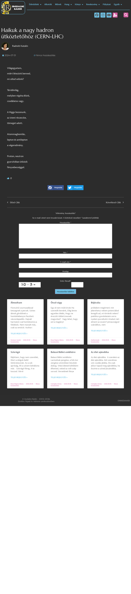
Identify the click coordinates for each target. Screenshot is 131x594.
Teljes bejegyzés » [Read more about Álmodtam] (19, 334)
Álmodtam (16, 302)
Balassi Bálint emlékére (63, 352)
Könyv (79, 4)
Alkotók (48, 4)
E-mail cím (65, 262)
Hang (68, 4)
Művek (58, 4)
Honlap (65, 271)
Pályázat (107, 4)
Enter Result (65, 281)
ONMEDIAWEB (124, 401)
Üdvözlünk (35, 4)
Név (65, 252)
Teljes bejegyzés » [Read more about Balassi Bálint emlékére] (59, 377)
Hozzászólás (65, 222)
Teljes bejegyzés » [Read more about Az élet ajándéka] (99, 375)
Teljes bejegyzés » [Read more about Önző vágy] (59, 328)
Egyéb (118, 4)
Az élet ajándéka (100, 352)
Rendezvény (93, 4)
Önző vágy (56, 302)
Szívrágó (15, 352)
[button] (126, 15)
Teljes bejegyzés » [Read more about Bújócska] (99, 331)
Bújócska (95, 302)
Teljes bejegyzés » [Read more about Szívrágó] (19, 377)
